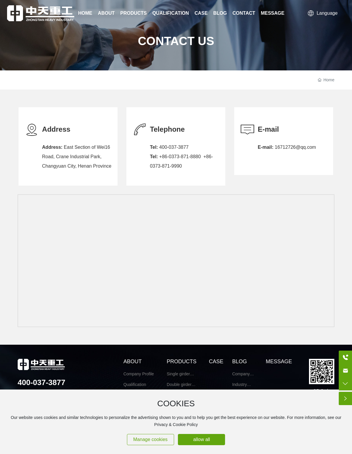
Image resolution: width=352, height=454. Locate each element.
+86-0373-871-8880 (180, 156)
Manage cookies (150, 439)
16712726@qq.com (295, 147)
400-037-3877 (174, 147)
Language (323, 13)
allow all (201, 439)
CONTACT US (176, 40)
